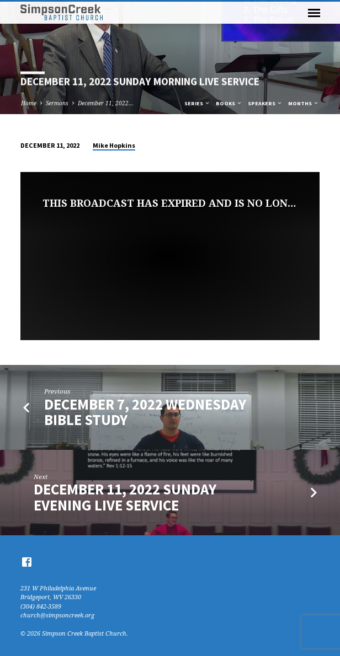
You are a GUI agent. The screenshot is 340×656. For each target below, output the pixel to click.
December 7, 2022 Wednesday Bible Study (145, 412)
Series (197, 103)
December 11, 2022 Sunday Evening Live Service (125, 497)
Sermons (57, 103)
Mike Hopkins (114, 145)
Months (303, 103)
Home (28, 103)
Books (229, 103)
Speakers (265, 103)
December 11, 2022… (106, 103)
